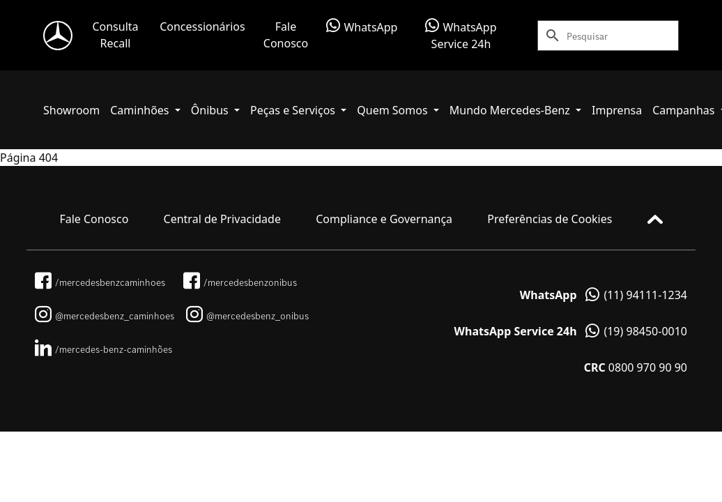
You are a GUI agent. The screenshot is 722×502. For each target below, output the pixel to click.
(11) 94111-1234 (603, 295)
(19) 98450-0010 (570, 331)
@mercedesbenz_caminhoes (104, 316)
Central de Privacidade (222, 219)
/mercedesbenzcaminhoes (100, 282)
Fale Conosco (285, 35)
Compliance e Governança (384, 219)
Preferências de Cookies (549, 219)
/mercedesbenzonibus (240, 282)
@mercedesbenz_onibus (247, 316)
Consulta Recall (115, 35)
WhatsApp (361, 26)
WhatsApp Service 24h (460, 35)
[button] (145, 110)
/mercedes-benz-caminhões (103, 349)
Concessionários (202, 26)
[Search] (623, 35)
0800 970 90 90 (635, 367)
